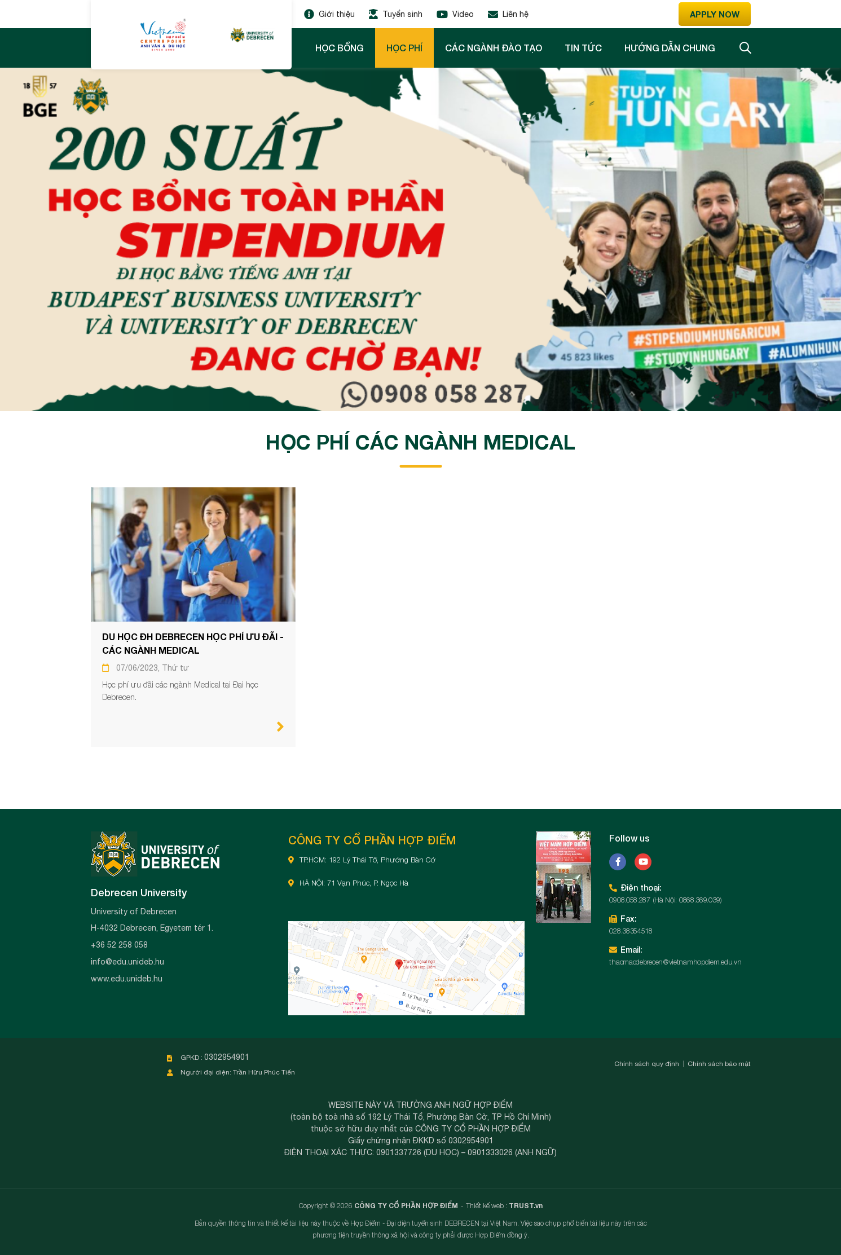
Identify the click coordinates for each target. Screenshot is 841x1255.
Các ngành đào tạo (493, 47)
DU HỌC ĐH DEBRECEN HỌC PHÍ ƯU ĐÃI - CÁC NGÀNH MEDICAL (193, 643)
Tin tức (583, 47)
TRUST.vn (526, 1205)
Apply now (714, 14)
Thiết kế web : (486, 1205)
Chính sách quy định (646, 1064)
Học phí (404, 47)
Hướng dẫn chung (669, 47)
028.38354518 (630, 930)
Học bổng (339, 47)
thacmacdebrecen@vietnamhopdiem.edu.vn (675, 961)
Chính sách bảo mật (719, 1064)
